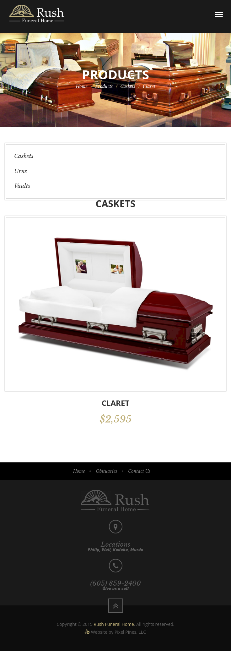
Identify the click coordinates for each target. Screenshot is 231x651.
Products (104, 86)
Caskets (127, 86)
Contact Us (139, 471)
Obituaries (106, 471)
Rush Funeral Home (114, 624)
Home (82, 86)
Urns (20, 171)
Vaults (22, 186)
